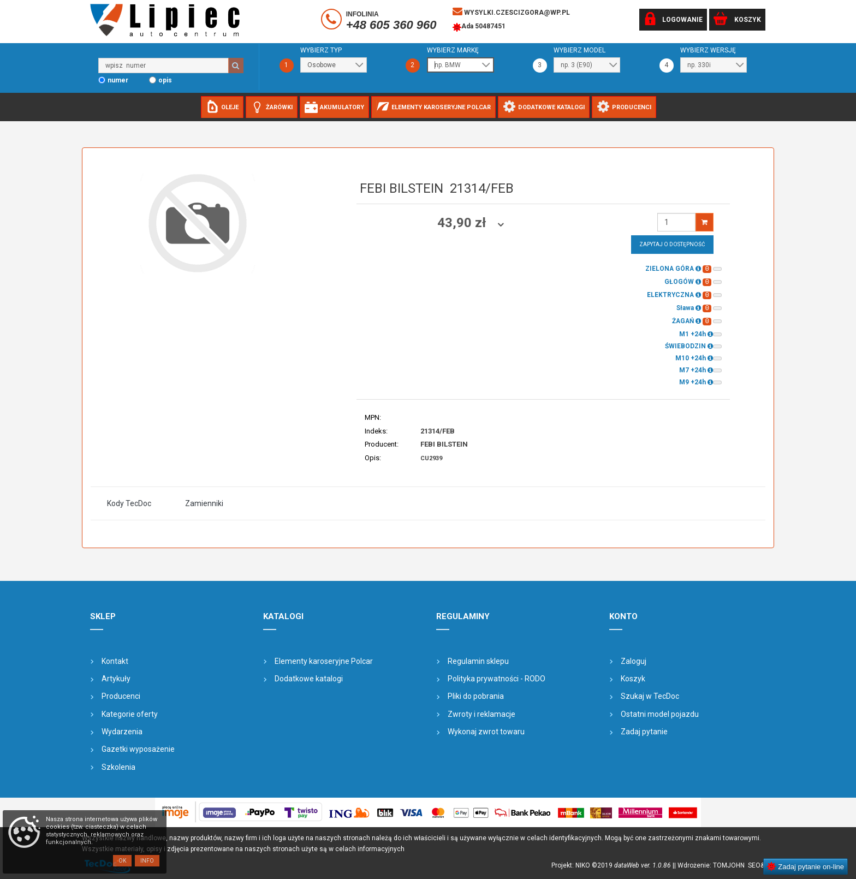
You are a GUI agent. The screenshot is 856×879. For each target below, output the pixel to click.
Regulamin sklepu (478, 661)
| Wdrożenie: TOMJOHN (711, 865)
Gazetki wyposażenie (138, 749)
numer (118, 80)
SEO (754, 865)
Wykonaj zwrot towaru (486, 731)
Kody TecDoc (129, 503)
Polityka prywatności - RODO (496, 678)
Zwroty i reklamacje (481, 714)
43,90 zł (463, 222)
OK (122, 861)
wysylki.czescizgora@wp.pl (511, 11)
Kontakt (115, 661)
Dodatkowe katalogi (309, 678)
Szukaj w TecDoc (650, 696)
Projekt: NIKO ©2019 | (612, 865)
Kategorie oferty (130, 714)
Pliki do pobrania (476, 696)
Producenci (121, 696)
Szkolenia (118, 767)
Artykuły (116, 678)
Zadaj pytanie (644, 731)
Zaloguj (633, 661)
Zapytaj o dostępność (672, 244)
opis (165, 80)
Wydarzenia (122, 731)
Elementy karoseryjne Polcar (324, 661)
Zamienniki (204, 503)
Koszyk (633, 678)
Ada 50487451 (479, 27)
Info (147, 861)
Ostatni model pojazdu (660, 714)
